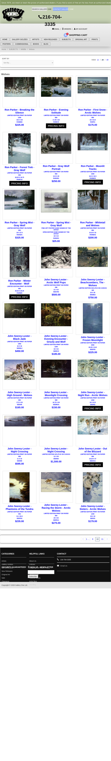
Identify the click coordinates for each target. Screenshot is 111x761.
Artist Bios (33, 590)
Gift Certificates (7, 576)
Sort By (5, 59)
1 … (88, 548)
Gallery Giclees (7, 573)
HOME (4, 39)
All (107, 60)
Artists (4, 569)
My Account (80, 29)
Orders (66, 29)
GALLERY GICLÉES (20, 39)
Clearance (5, 590)
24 (103, 60)
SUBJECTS (66, 39)
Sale (3, 586)
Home (4, 49)
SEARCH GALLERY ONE (39, 9)
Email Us (63, 574)
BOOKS (36, 44)
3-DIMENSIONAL (21, 44)
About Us (32, 569)
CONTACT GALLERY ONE (60, 9)
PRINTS (95, 39)
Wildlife (23, 49)
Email (56, 29)
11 (102, 548)
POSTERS (7, 44)
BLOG (46, 44)
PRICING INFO (56, 126)
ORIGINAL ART (81, 39)
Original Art (6, 583)
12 (98, 60)
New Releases (7, 580)
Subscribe (33, 585)
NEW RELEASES (50, 39)
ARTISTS (35, 39)
